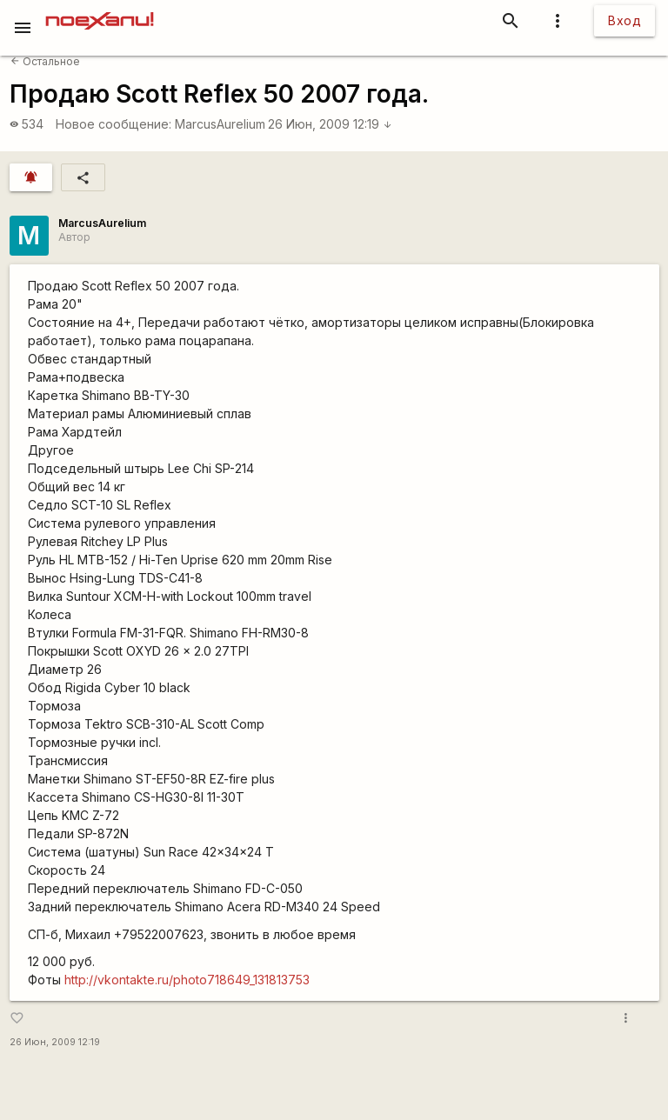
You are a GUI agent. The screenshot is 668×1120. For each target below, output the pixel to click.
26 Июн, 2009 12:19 (330, 124)
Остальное (45, 61)
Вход (624, 20)
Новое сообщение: (113, 124)
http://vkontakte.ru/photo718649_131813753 (187, 979)
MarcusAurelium (220, 124)
